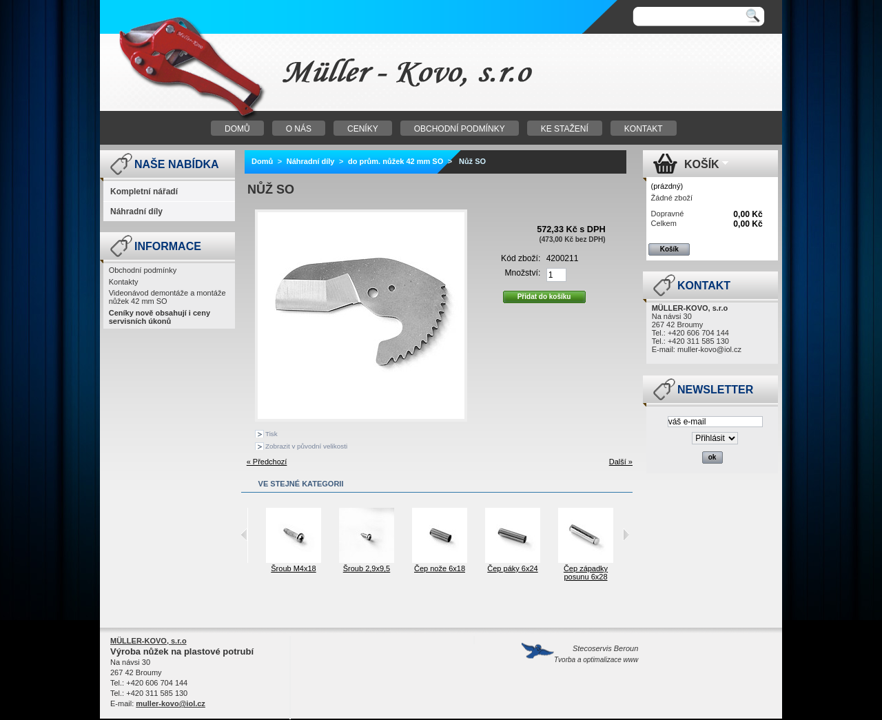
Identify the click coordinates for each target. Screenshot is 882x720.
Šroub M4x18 (322, 568)
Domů (262, 161)
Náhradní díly (136, 211)
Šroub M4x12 (249, 568)
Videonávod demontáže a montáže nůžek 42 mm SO (167, 297)
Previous (244, 534)
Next (626, 534)
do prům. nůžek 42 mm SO (395, 161)
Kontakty (124, 282)
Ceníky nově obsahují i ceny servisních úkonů (159, 317)
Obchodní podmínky (142, 270)
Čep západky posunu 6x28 (615, 572)
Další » (621, 461)
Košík (701, 164)
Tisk (271, 434)
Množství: (523, 273)
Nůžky (272, 72)
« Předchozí (267, 461)
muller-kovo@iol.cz (709, 349)
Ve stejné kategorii (301, 484)
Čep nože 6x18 (468, 568)
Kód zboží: (520, 258)
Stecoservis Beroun (596, 654)
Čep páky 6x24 (541, 568)
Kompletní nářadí (144, 191)
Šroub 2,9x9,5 (396, 568)
